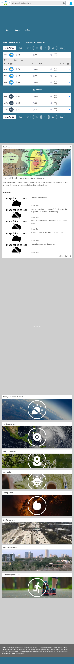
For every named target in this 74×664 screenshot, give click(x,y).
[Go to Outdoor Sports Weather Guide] (37, 585)
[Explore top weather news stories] (37, 147)
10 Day (27, 30)
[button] (72, 650)
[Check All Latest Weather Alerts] (71, 3)
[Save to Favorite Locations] (9, 3)
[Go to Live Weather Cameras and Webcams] (37, 558)
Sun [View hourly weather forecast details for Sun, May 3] (61, 48)
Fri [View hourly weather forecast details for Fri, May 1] (45, 48)
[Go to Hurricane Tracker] (37, 435)
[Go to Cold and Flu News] (37, 479)
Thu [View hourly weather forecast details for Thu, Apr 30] (36, 48)
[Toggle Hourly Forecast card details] (37, 55)
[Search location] (38, 3)
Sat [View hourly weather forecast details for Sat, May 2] (53, 48)
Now (7, 30)
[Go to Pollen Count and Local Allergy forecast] (37, 458)
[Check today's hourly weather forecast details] (9, 48)
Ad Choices (20, 654)
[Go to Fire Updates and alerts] (37, 503)
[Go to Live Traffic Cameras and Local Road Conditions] (37, 531)
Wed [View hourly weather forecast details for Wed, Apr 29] (28, 48)
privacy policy (24, 652)
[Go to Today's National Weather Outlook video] (37, 407)
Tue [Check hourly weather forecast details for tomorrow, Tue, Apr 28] (20, 48)
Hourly (17, 30)
